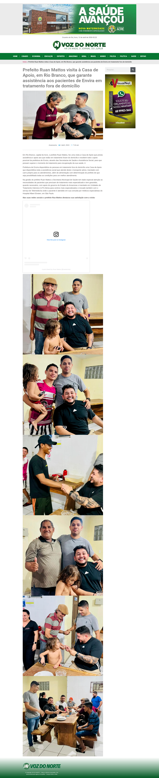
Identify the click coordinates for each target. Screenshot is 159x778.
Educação (48, 56)
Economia (36, 56)
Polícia (113, 56)
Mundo (103, 56)
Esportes (61, 56)
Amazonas (73, 56)
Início (25, 62)
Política (123, 56)
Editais (143, 56)
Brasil (93, 56)
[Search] (132, 69)
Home (15, 56)
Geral (84, 56)
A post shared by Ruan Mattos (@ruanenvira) (56, 269)
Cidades (25, 56)
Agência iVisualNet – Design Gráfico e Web (46, 774)
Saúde (133, 56)
